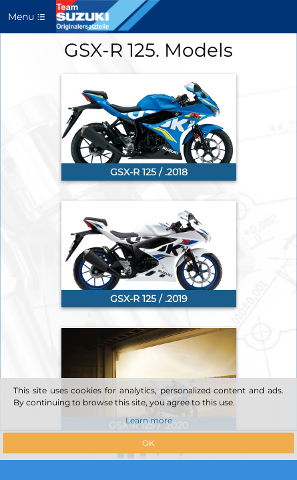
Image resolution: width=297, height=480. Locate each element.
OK (148, 443)
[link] (148, 127)
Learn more (148, 420)
